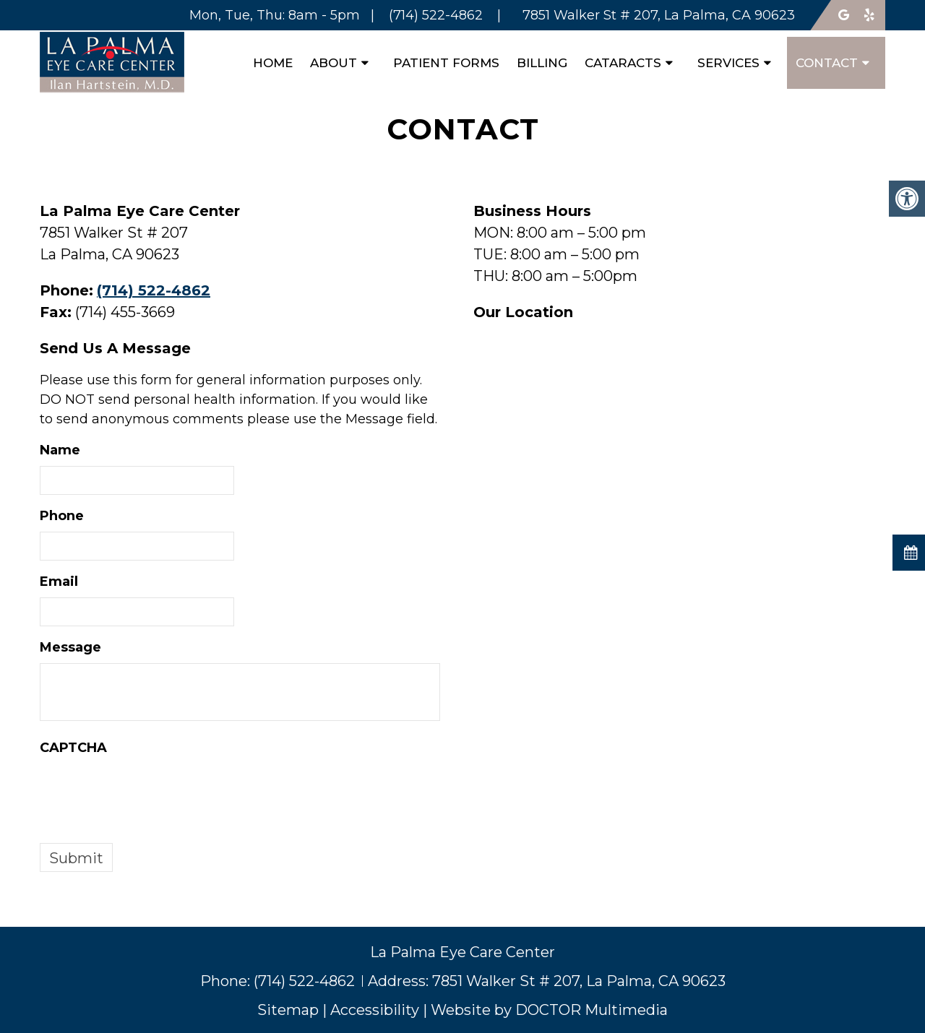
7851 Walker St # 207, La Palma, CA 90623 (579, 981)
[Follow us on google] (843, 15)
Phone (62, 516)
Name (60, 450)
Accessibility (374, 1010)
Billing (542, 63)
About (333, 63)
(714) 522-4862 (153, 290)
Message (70, 647)
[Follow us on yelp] (870, 15)
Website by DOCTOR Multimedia (549, 1010)
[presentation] (149, 792)
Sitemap (288, 1010)
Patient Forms (446, 63)
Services (728, 63)
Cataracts (623, 63)
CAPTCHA (73, 748)
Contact (827, 63)
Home (273, 63)
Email (59, 581)
